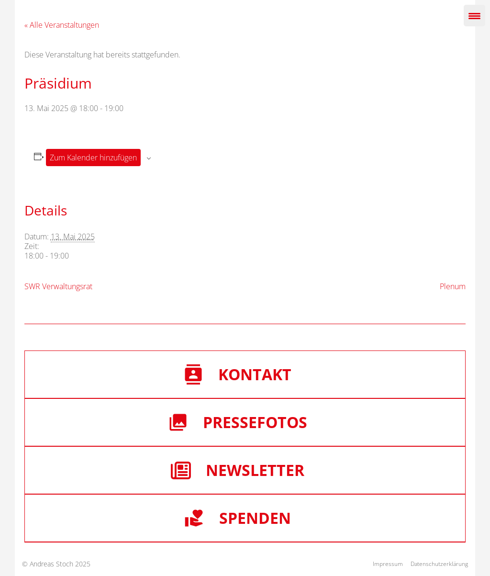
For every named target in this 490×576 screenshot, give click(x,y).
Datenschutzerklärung (439, 564)
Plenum (453, 286)
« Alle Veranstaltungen (61, 25)
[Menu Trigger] (474, 15)
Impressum (388, 564)
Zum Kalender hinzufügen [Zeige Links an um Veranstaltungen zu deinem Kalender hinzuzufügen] (93, 157)
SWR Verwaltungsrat (58, 286)
